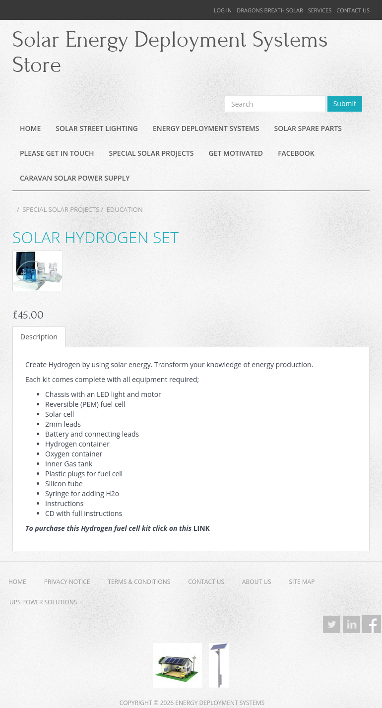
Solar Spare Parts (308, 128)
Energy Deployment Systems (206, 128)
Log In (223, 10)
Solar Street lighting (97, 128)
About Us (256, 582)
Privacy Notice (67, 582)
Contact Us (353, 10)
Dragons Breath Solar (270, 10)
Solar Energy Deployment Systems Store (170, 52)
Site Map (302, 582)
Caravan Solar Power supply (75, 178)
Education (125, 209)
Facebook (296, 153)
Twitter (331, 624)
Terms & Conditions (139, 582)
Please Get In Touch (57, 153)
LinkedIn (351, 624)
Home (30, 128)
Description (39, 336)
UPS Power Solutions (43, 602)
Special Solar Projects (151, 153)
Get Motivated (236, 153)
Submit (344, 103)
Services (320, 10)
